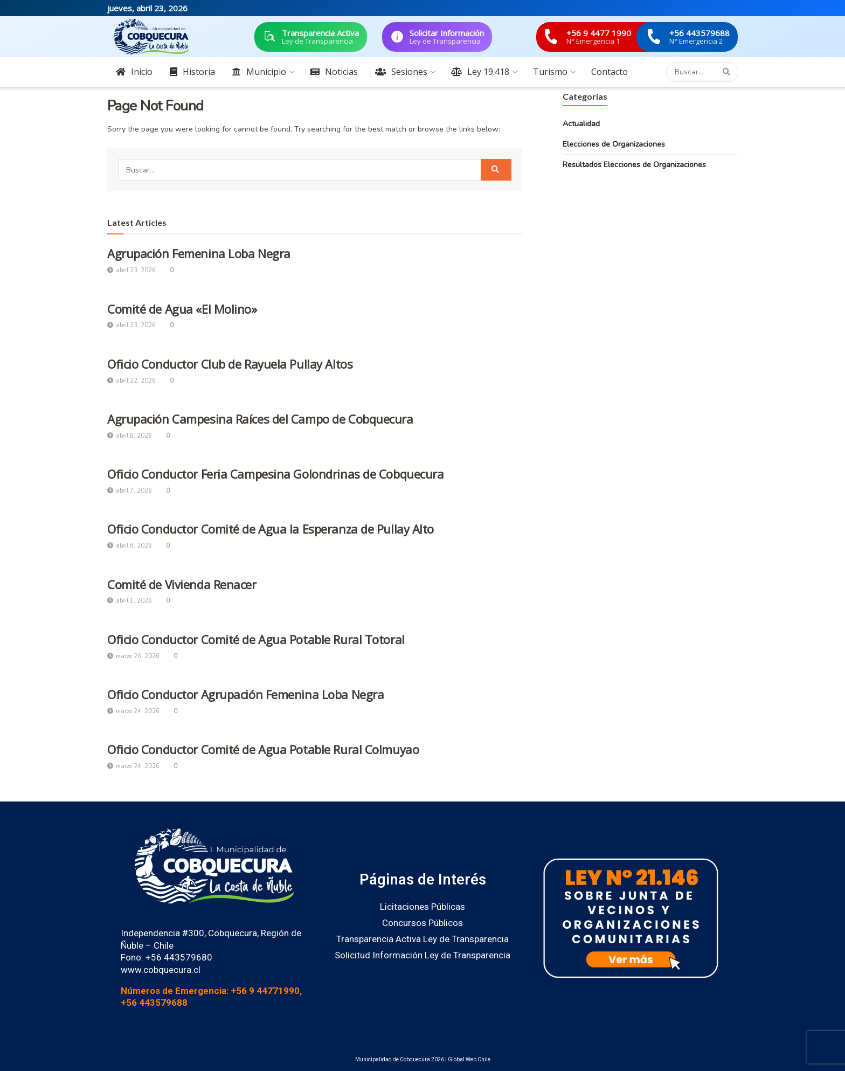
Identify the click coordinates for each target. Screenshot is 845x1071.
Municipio (259, 72)
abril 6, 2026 (129, 546)
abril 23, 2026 (131, 270)
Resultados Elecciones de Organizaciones (634, 165)
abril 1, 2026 (129, 601)
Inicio (134, 72)
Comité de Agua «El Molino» (182, 309)
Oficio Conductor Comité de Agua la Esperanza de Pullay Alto (270, 529)
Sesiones (401, 72)
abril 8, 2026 (129, 436)
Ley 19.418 (480, 72)
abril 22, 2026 (131, 381)
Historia (192, 72)
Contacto (609, 72)
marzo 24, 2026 (133, 711)
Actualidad (581, 124)
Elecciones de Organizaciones (614, 144)
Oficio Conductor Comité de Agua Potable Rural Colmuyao (263, 749)
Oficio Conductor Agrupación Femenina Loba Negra (245, 694)
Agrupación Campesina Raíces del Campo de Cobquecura (260, 419)
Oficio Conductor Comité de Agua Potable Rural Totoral (256, 639)
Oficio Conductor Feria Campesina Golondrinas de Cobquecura (275, 474)
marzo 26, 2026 (133, 656)
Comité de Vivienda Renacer (182, 584)
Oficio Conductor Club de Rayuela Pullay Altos (229, 364)
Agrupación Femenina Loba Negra (198, 253)
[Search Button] (727, 72)
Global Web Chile (469, 1059)
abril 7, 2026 (129, 491)
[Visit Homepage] (151, 36)
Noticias (334, 72)
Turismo (550, 72)
